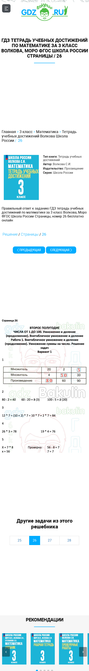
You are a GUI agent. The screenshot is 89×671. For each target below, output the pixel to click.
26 (20, 140)
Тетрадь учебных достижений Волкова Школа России (39, 136)
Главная (9, 131)
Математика (47, 131)
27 (50, 540)
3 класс (26, 131)
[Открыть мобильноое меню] (6, 8)
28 (69, 540)
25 (19, 540)
